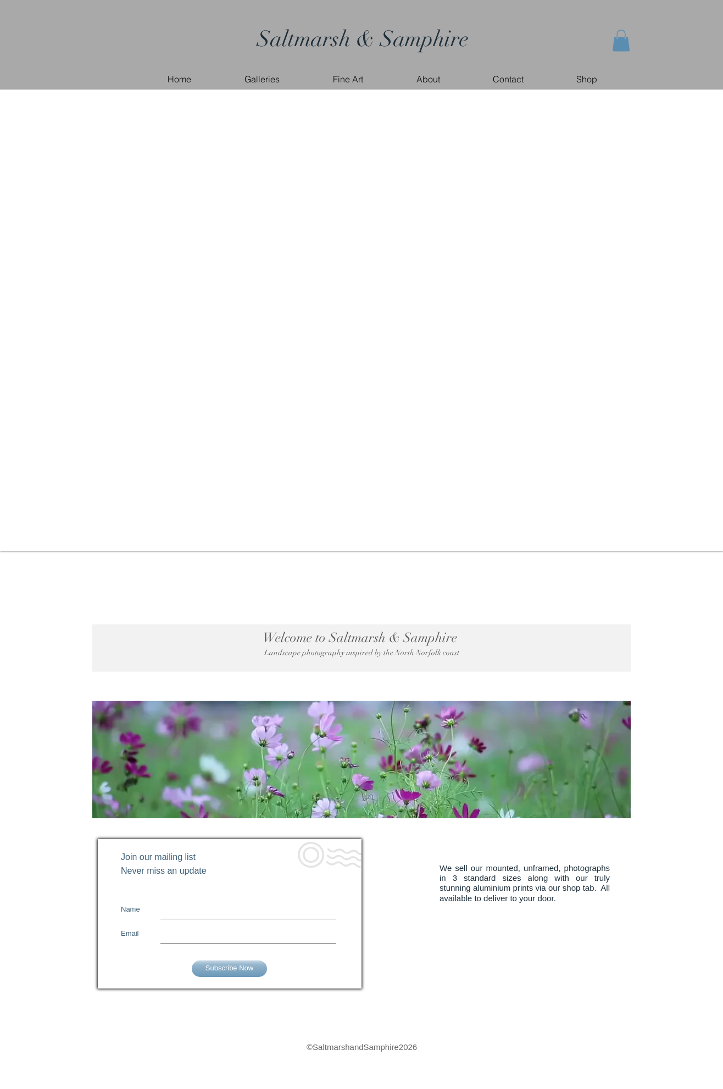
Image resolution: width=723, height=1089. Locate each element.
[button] (621, 40)
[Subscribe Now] (229, 968)
